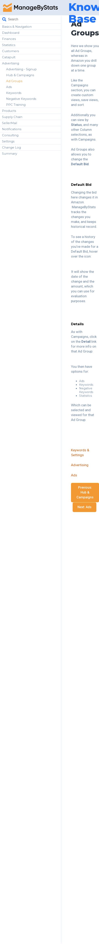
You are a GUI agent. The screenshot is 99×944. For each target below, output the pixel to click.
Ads (9, 87)
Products (9, 111)
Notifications (11, 129)
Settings (8, 141)
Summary (9, 153)
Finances (9, 39)
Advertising (10, 63)
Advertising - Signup (21, 69)
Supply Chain (12, 117)
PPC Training (16, 105)
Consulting (10, 135)
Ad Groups (14, 81)
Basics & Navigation (17, 27)
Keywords (13, 93)
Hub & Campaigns (20, 75)
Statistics (8, 45)
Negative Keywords (21, 99)
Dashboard (10, 33)
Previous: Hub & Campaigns (85, 492)
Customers (10, 51)
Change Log (11, 147)
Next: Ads (84, 507)
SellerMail (9, 123)
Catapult (8, 57)
